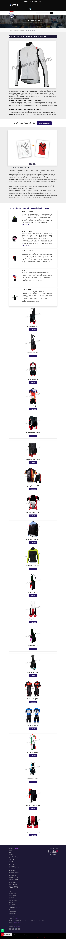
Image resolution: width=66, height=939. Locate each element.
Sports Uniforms (19, 30)
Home (10, 30)
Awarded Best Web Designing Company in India (37, 937)
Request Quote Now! (44, 123)
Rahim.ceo (33, 9)
